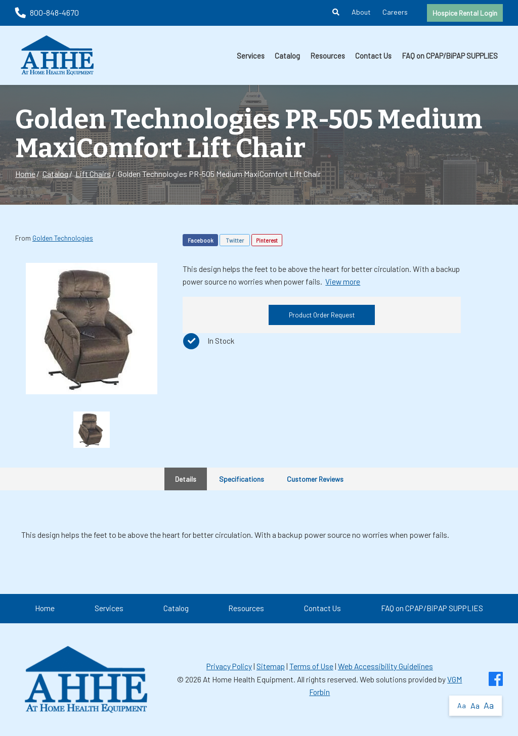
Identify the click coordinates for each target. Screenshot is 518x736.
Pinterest (267, 240)
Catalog (287, 55)
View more (342, 281)
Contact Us (373, 55)
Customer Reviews (315, 479)
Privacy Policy (229, 666)
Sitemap (270, 666)
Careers (395, 12)
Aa (461, 705)
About (361, 12)
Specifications (241, 479)
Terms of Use (311, 666)
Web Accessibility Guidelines (385, 666)
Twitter (235, 240)
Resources (328, 55)
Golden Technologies (62, 238)
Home (25, 173)
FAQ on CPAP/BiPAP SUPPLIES (450, 55)
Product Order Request (322, 315)
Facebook (200, 240)
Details (185, 479)
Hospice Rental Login (465, 13)
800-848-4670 (47, 12)
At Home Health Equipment (248, 679)
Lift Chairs (93, 173)
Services (251, 55)
